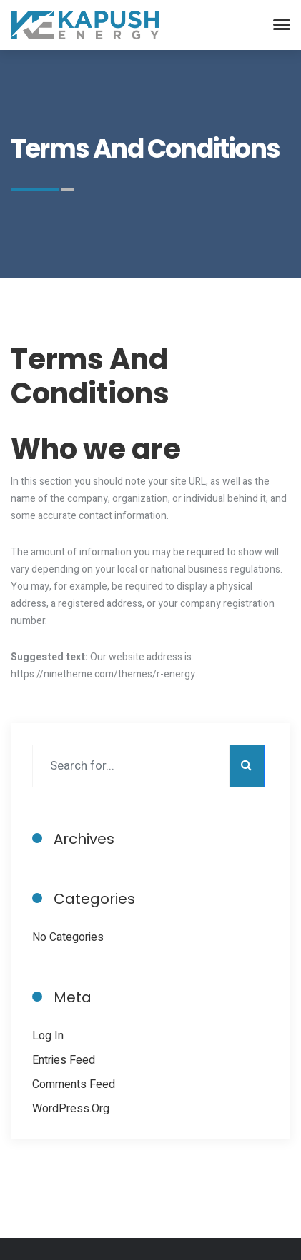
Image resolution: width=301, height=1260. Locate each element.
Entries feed (63, 1060)
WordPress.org (70, 1108)
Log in (48, 1035)
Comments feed (73, 1084)
